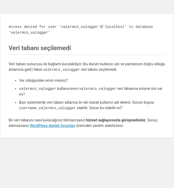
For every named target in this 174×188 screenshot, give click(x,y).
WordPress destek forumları (52, 126)
